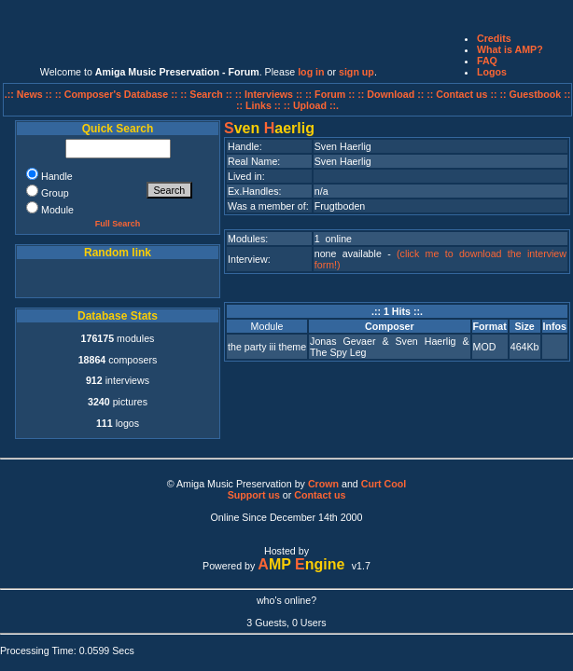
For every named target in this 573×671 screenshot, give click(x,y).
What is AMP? (510, 49)
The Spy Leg (338, 352)
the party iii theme (267, 346)
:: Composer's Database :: (118, 94)
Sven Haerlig (425, 341)
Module (267, 326)
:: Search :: (207, 94)
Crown (323, 483)
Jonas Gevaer (342, 341)
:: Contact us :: (461, 94)
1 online (333, 238)
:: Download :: (391, 94)
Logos (492, 71)
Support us (254, 494)
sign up (356, 71)
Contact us (319, 494)
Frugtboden (340, 206)
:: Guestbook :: (534, 94)
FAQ (487, 60)
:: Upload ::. (311, 105)
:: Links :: (258, 105)
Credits (494, 38)
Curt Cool (384, 483)
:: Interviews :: (270, 94)
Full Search (118, 223)
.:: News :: (30, 94)
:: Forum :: (331, 94)
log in (311, 71)
